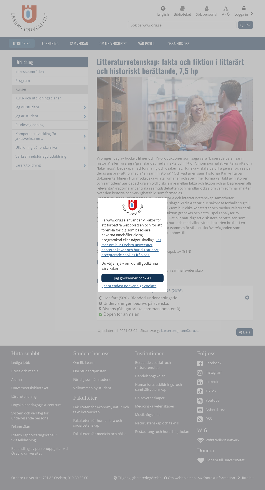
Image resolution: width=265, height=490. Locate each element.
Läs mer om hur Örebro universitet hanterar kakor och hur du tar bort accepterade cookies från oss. (131, 247)
